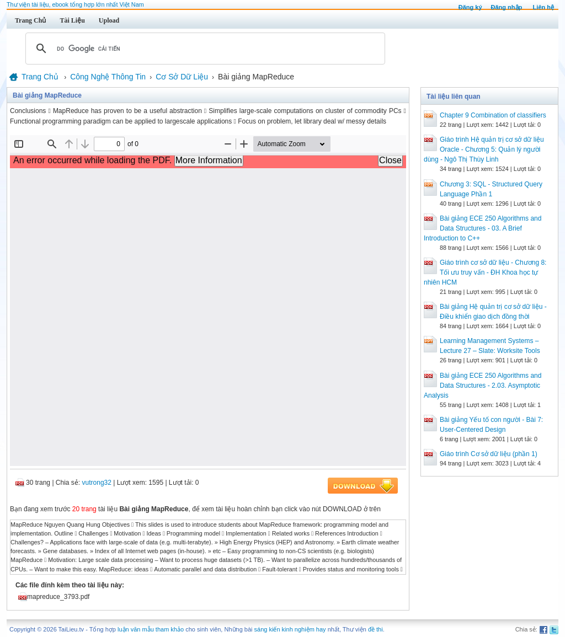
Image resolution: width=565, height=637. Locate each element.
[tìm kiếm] (203, 48)
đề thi (375, 629)
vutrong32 (96, 482)
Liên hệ (543, 7)
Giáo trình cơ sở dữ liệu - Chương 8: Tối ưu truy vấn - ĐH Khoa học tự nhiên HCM (485, 272)
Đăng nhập (507, 7)
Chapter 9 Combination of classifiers (493, 115)
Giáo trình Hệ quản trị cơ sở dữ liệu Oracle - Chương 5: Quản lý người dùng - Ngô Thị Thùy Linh (484, 149)
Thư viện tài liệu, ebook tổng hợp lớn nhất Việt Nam (75, 4)
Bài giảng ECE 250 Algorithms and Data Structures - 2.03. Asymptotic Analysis (482, 385)
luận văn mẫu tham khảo (151, 629)
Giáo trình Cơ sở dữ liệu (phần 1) (488, 454)
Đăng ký (470, 7)
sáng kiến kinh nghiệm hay (290, 629)
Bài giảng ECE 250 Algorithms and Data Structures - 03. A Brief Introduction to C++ (482, 228)
